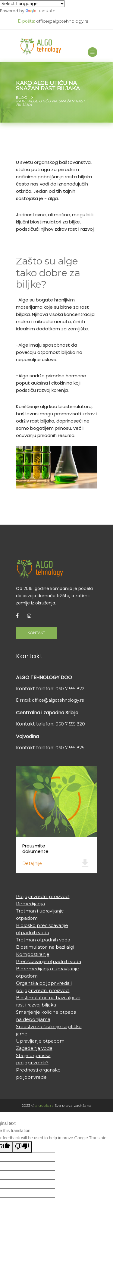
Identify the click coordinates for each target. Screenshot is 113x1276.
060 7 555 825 (69, 747)
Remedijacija (30, 903)
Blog (21, 97)
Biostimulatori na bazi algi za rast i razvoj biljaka (48, 1001)
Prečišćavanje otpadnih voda (48, 961)
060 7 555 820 (70, 724)
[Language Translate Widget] (32, 3)
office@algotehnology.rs (62, 21)
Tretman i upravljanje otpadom (40, 914)
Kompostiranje (32, 954)
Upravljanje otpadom (40, 1041)
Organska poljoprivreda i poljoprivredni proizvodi (44, 986)
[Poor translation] (22, 1147)
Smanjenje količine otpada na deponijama (46, 1015)
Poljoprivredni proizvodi (43, 896)
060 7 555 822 (69, 688)
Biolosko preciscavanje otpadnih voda (42, 928)
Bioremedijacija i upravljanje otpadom (47, 972)
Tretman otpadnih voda (43, 940)
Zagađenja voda (34, 1048)
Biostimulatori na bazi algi (45, 947)
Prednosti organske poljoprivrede (38, 1073)
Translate (40, 11)
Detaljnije (32, 863)
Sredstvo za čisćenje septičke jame (49, 1030)
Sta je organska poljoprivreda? (33, 1059)
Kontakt (36, 632)
